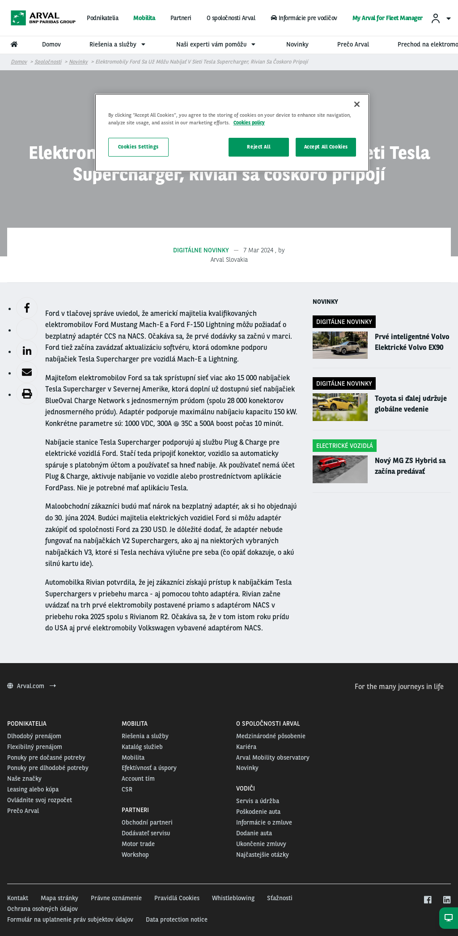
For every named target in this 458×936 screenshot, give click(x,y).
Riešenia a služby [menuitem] (118, 44)
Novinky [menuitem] (297, 44)
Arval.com (31, 685)
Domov (19, 62)
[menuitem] (440, 18)
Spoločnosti (47, 62)
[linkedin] (446, 900)
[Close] (357, 104)
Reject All (258, 147)
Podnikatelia (102, 17)
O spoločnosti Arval (231, 17)
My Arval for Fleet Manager (387, 17)
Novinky (78, 62)
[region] (232, 133)
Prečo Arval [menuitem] (353, 44)
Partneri (180, 17)
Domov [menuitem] (51, 44)
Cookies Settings (138, 147)
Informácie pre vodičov (303, 17)
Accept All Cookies (326, 147)
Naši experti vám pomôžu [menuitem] (217, 44)
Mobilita (144, 17)
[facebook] (427, 900)
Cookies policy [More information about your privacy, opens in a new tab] (249, 122)
